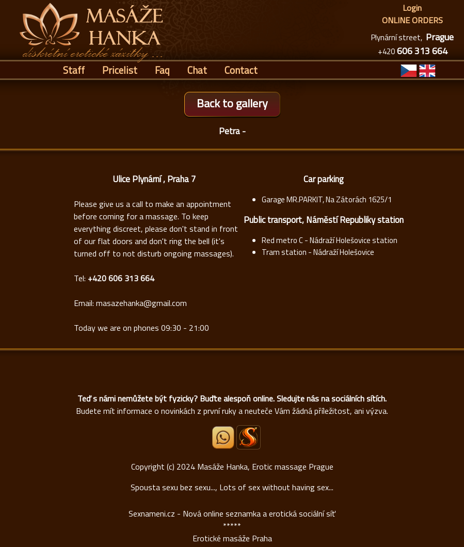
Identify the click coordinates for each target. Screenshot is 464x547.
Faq (162, 69)
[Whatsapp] (224, 446)
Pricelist (119, 69)
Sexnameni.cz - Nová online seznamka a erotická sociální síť (232, 513)
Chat (197, 69)
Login (412, 8)
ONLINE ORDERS (412, 20)
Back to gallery (232, 103)
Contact (241, 69)
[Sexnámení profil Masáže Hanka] (248, 437)
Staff (74, 69)
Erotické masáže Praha (232, 538)
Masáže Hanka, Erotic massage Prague (265, 466)
